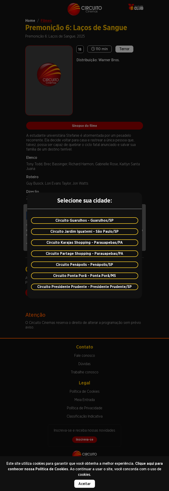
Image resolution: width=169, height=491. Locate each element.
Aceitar (84, 484)
